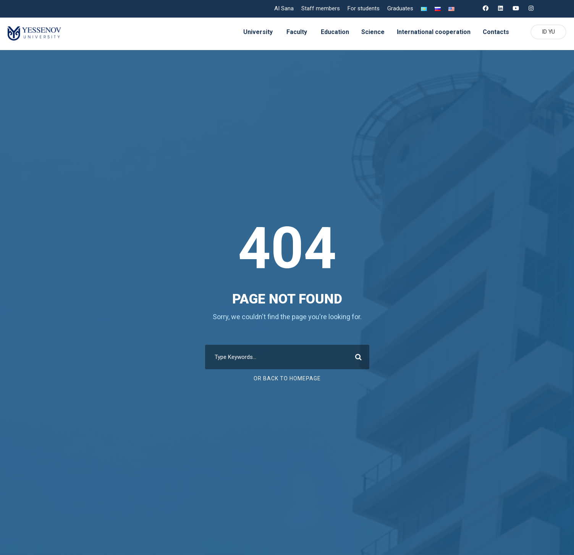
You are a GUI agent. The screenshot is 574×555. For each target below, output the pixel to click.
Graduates (399, 8)
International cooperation (432, 32)
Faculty (293, 32)
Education (333, 32)
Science (371, 32)
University (254, 32)
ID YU (547, 32)
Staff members (320, 8)
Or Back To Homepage (287, 378)
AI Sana (283, 8)
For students (362, 8)
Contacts (494, 32)
